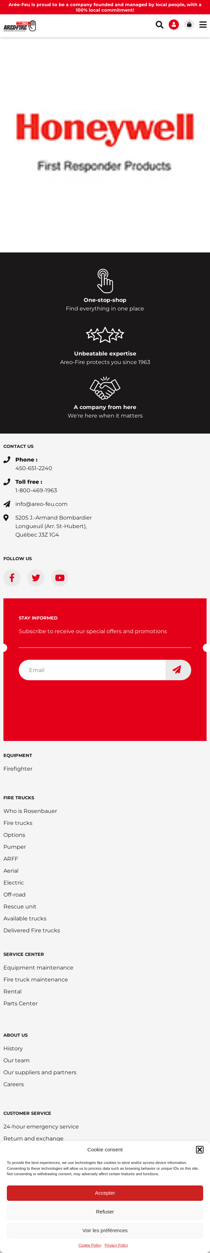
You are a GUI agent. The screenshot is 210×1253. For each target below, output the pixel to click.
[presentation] (71, 699)
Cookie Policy (90, 1245)
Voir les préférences (105, 1230)
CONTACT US (18, 446)
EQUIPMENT (17, 755)
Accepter (105, 1193)
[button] (199, 1149)
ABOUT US (15, 1035)
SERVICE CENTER (23, 954)
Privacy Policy (116, 1245)
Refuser (105, 1211)
